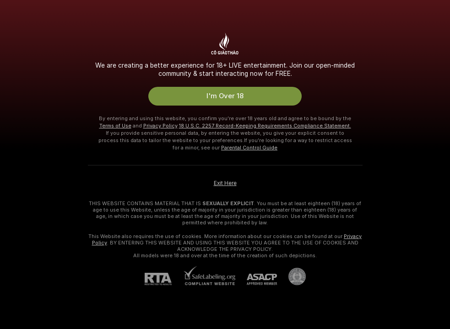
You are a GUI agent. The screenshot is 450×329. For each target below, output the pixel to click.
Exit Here (225, 183)
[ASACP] (256, 279)
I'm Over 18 (225, 96)
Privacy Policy (160, 125)
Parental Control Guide (249, 147)
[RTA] (164, 279)
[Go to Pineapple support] (291, 276)
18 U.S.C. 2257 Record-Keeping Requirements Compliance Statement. (265, 125)
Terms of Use (115, 125)
